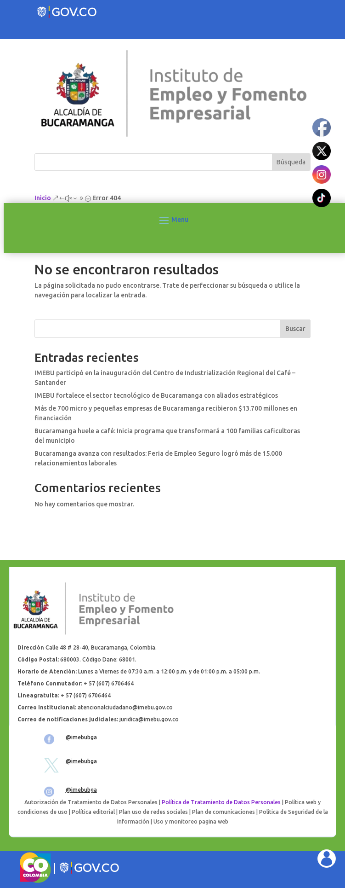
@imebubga (81, 737)
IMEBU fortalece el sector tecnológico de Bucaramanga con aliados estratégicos (156, 395)
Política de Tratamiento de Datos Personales (221, 802)
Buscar (295, 328)
